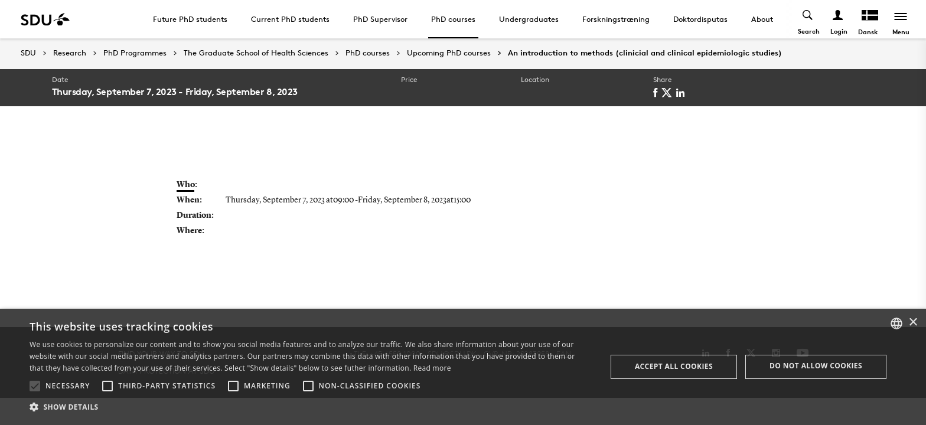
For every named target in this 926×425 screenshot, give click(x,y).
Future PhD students (190, 19)
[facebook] (657, 92)
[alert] (463, 367)
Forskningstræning (616, 19)
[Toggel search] (808, 19)
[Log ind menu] (838, 19)
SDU (28, 53)
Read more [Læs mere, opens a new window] (432, 368)
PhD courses (453, 19)
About (762, 19)
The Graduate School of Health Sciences (256, 53)
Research (69, 53)
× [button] (912, 322)
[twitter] (668, 92)
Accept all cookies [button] (674, 366)
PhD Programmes (135, 53)
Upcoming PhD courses (449, 53)
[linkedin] (682, 92)
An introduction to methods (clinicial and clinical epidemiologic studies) (645, 53)
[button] (35, 386)
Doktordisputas (700, 19)
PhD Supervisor (380, 19)
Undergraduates (529, 19)
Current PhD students (290, 19)
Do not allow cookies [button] (816, 366)
